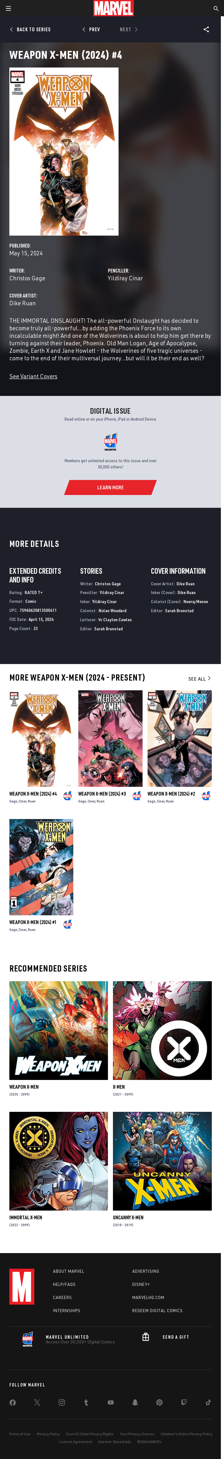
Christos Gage (27, 278)
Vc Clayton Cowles (115, 619)
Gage (13, 801)
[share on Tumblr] (86, 1404)
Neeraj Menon (195, 601)
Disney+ (141, 1284)
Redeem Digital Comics (157, 1310)
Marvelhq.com (148, 1297)
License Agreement (75, 1441)
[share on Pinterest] (159, 1404)
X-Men (119, 1087)
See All (200, 679)
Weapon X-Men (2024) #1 (33, 922)
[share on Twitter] (37, 1404)
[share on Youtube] (111, 1404)
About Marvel (68, 1271)
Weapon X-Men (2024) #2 (171, 794)
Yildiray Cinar (125, 278)
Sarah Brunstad (108, 628)
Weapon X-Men (24, 1087)
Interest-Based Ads (114, 1441)
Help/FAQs (64, 1284)
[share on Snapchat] (135, 1404)
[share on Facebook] (12, 1404)
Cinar (22, 801)
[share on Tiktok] (208, 1404)
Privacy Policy (48, 1434)
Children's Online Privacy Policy (186, 1434)
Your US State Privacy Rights (90, 1434)
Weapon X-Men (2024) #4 (33, 794)
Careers (62, 1297)
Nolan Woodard (112, 610)
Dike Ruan (22, 303)
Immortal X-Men (25, 1217)
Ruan (32, 801)
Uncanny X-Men (128, 1217)
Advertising (145, 1271)
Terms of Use (20, 1434)
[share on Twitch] (184, 1404)
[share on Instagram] (62, 1404)
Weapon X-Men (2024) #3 (102, 794)
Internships (66, 1310)
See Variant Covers (33, 376)
